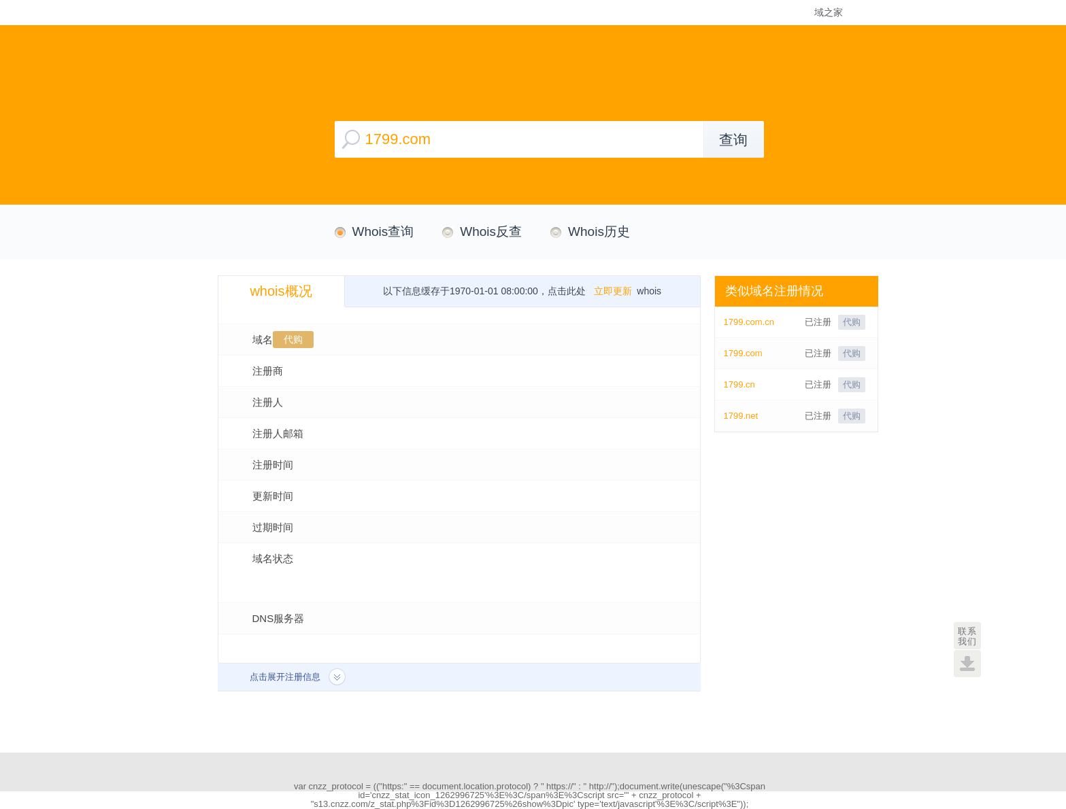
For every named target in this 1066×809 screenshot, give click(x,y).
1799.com (743, 353)
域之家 (828, 12)
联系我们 (967, 636)
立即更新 (613, 291)
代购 (293, 339)
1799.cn (739, 384)
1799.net (741, 416)
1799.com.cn (749, 322)
